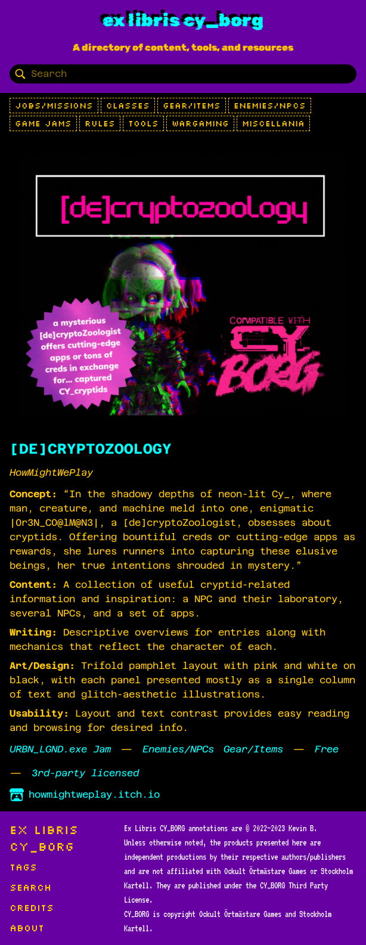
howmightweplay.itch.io (85, 795)
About (27, 928)
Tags (23, 867)
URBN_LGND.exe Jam (60, 749)
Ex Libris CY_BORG (183, 20)
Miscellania (273, 123)
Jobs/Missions (54, 105)
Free (327, 749)
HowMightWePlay (51, 472)
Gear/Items (192, 105)
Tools (143, 123)
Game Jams (43, 123)
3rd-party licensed (85, 773)
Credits (32, 907)
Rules (100, 123)
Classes (128, 105)
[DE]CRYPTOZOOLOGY (91, 449)
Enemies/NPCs (270, 105)
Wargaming (200, 123)
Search (30, 887)
